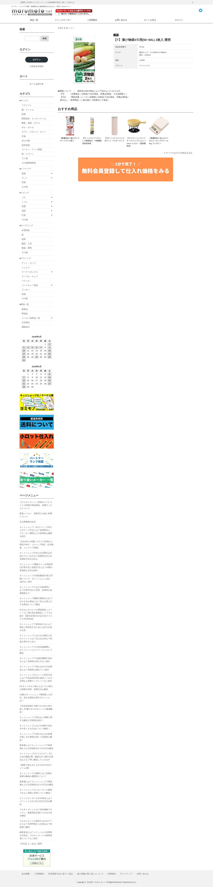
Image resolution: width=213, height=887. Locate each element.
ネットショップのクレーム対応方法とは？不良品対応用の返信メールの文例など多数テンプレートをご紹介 (36, 678)
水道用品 (26, 230)
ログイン (179, 20)
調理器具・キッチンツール (34, 118)
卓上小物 (26, 140)
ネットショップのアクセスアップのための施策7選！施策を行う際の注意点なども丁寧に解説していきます (36, 756)
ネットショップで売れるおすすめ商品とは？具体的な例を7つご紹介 (36, 668)
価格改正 (26, 327)
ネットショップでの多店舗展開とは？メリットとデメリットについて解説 (36, 650)
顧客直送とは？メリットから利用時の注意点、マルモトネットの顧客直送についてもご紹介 (36, 835)
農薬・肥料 (27, 248)
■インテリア (25, 168)
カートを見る (150, 20)
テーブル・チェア (30, 276)
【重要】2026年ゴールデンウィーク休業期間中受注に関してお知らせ (47, 2)
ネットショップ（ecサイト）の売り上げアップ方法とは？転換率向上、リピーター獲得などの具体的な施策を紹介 (36, 531)
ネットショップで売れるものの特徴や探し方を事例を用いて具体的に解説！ (36, 737)
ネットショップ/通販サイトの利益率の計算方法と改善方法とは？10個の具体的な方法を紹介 (36, 567)
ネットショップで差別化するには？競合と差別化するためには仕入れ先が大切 (36, 627)
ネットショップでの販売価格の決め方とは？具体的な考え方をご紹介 (36, 659)
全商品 (60, 28)
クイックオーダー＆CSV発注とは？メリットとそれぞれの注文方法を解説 (36, 801)
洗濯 (24, 206)
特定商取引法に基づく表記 (60, 874)
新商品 (25, 309)
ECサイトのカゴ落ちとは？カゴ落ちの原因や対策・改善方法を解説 (36, 688)
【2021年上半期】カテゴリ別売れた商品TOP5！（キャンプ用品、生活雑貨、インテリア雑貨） (36, 544)
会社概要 (26, 874)
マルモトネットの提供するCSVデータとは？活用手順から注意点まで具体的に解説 (36, 824)
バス (24, 197)
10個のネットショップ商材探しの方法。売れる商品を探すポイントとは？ (36, 697)
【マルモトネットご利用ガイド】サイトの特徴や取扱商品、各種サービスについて (36, 505)
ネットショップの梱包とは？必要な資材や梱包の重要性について (36, 775)
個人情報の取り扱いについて (90, 874)
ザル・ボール (28, 127)
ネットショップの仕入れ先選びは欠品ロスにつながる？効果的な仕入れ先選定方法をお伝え (36, 556)
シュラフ (26, 267)
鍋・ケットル (28, 110)
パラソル (26, 281)
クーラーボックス (30, 272)
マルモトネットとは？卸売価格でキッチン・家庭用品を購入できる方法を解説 (36, 812)
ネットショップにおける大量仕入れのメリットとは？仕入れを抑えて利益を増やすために (36, 638)
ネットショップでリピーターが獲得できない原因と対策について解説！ (36, 791)
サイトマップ (126, 874)
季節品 (25, 313)
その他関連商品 (29, 163)
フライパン (27, 105)
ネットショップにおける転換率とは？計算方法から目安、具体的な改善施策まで (36, 590)
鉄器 (24, 114)
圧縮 (24, 182)
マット (25, 178)
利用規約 (112, 874)
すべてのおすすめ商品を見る (179, 153)
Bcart (134, 882)
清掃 (24, 211)
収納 (24, 173)
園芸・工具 (27, 243)
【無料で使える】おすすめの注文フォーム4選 (36, 766)
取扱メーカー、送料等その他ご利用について (36, 515)
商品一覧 (34, 20)
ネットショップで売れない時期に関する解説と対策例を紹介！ (36, 719)
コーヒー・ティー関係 (32, 149)
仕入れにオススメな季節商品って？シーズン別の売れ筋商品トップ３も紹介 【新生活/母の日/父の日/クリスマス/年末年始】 (36, 614)
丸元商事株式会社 (28, 522)
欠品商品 (26, 322)
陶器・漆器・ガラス (31, 123)
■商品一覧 (24, 304)
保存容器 (26, 145)
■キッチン (70, 28)
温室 (24, 239)
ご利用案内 (92, 20)
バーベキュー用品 (30, 285)
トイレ (25, 202)
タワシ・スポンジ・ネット (34, 132)
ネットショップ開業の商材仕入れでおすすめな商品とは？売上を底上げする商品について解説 (36, 601)
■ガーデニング (26, 225)
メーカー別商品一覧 (31, 318)
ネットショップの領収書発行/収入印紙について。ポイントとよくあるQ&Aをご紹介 (36, 578)
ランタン (26, 289)
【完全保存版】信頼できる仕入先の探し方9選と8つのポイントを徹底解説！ (36, 709)
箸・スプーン (28, 154)
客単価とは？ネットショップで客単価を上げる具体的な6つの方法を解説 (36, 746)
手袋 (24, 136)
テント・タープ (29, 263)
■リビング (24, 192)
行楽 (24, 215)
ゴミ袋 (25, 158)
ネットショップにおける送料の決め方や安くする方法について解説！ (36, 727)
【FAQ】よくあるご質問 (31, 843)
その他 (25, 187)
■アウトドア (25, 258)
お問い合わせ (121, 20)
